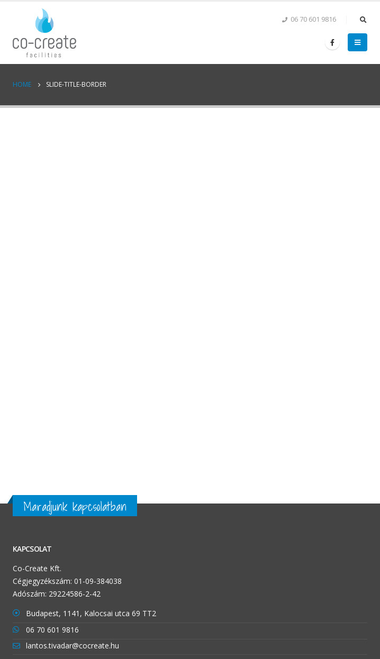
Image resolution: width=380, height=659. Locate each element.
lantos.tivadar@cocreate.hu (72, 645)
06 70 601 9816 (52, 630)
